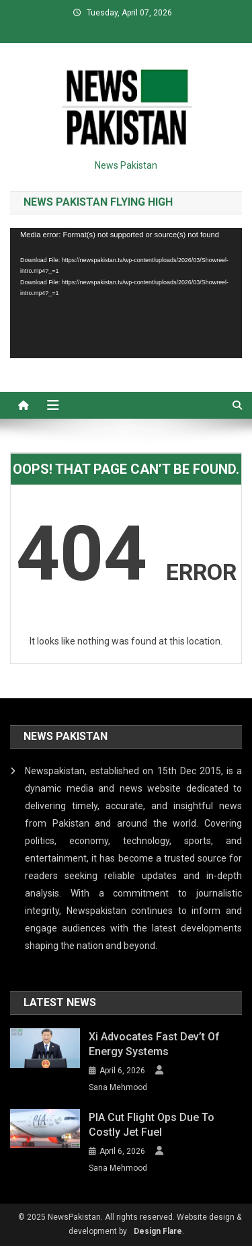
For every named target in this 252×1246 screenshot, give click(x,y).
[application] (126, 293)
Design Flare (158, 1231)
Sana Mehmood (118, 1087)
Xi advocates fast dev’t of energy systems (154, 1044)
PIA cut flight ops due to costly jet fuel (151, 1124)
